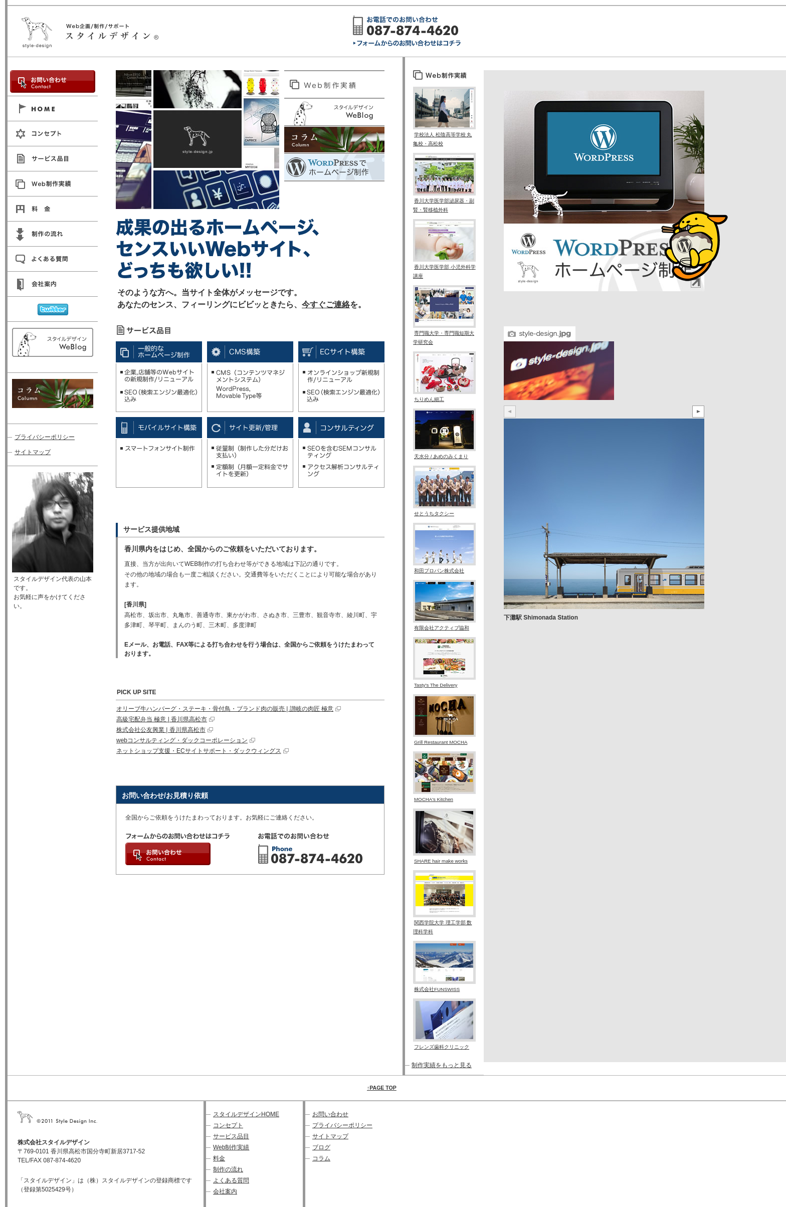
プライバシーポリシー (45, 437)
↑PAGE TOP (382, 1088)
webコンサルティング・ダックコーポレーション (182, 740)
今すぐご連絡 (326, 304)
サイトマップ (33, 452)
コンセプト (228, 1125)
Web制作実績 (231, 1147)
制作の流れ (228, 1169)
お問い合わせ (330, 1114)
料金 (219, 1158)
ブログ (321, 1147)
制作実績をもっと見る (442, 1065)
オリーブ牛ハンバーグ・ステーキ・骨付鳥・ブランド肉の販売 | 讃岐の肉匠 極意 (224, 708)
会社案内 (225, 1191)
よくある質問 (231, 1180)
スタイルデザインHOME (246, 1114)
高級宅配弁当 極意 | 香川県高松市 (161, 719)
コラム (321, 1158)
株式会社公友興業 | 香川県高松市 (161, 729)
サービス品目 (231, 1136)
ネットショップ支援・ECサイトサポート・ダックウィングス (198, 750)
